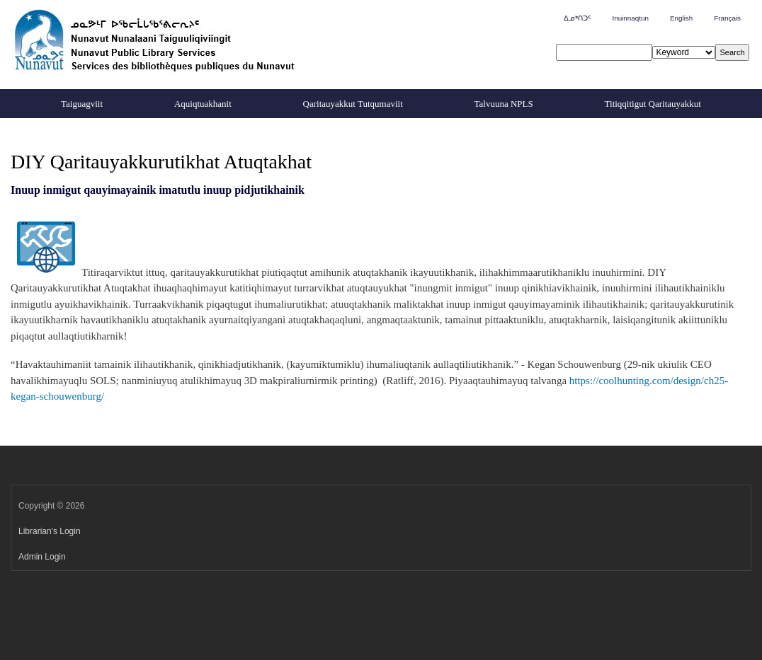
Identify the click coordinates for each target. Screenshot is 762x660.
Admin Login (42, 557)
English (681, 18)
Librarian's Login (49, 531)
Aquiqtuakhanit (203, 103)
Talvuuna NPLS (503, 103)
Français (727, 18)
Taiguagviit (82, 103)
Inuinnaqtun (630, 18)
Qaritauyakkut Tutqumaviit (353, 103)
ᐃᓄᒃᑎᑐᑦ (577, 18)
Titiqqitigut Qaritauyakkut (653, 103)
